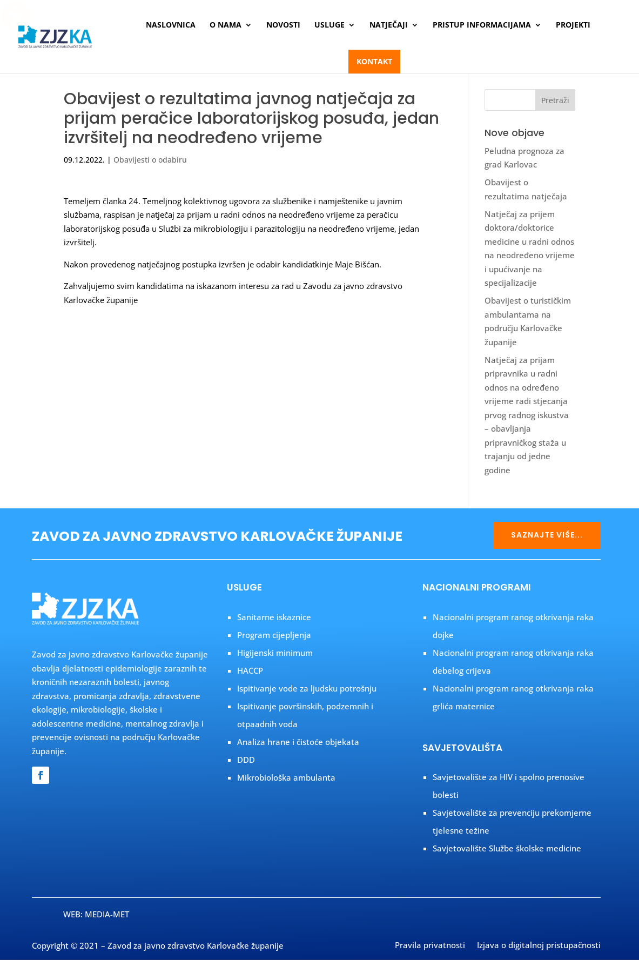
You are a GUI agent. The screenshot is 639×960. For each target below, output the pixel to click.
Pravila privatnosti (430, 946)
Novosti (283, 25)
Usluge (329, 25)
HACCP (250, 670)
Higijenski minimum (275, 652)
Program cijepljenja (274, 634)
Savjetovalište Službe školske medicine (507, 848)
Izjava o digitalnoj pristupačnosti (539, 946)
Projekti (573, 25)
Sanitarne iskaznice (274, 617)
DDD (246, 759)
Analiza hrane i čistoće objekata (298, 741)
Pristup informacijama (482, 25)
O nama (225, 25)
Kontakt (374, 61)
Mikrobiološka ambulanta (286, 777)
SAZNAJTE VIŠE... (547, 534)
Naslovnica (171, 25)
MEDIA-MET (107, 914)
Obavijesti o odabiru (150, 160)
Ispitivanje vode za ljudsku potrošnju (306, 688)
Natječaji (388, 25)
